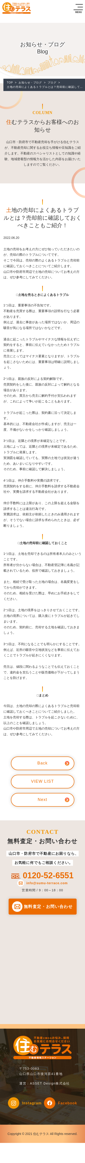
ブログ (52, 82)
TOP (10, 82)
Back (42, 763)
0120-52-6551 (48, 875)
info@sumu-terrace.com (47, 883)
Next (42, 799)
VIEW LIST (42, 781)
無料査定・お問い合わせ (48, 906)
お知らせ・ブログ (30, 82)
